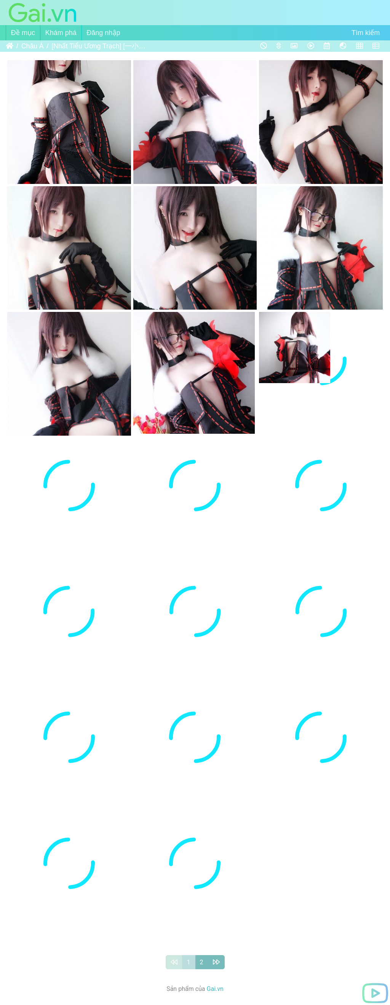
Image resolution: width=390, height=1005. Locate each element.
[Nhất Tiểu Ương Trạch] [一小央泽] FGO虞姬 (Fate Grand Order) (98, 46)
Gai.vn (215, 988)
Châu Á (32, 46)
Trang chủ (9, 46)
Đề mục (23, 33)
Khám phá (61, 33)
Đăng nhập (103, 33)
